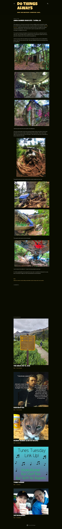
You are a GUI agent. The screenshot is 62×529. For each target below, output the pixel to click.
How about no (19, 408)
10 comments (18, 517)
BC (16, 280)
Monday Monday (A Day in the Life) (26, 441)
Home (18, 12)
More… (39, 12)
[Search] (47, 3)
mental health (28, 280)
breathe (18, 280)
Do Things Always (27, 6)
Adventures (33, 12)
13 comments (18, 442)
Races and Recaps (25, 12)
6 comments (18, 484)
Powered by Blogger (31, 525)
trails (37, 280)
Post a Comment (19, 409)
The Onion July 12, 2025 (22, 366)
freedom (21, 280)
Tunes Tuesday (19, 482)
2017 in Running (19, 515)
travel (40, 280)
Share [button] (15, 278)
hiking (25, 280)
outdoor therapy (33, 280)
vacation (42, 280)
